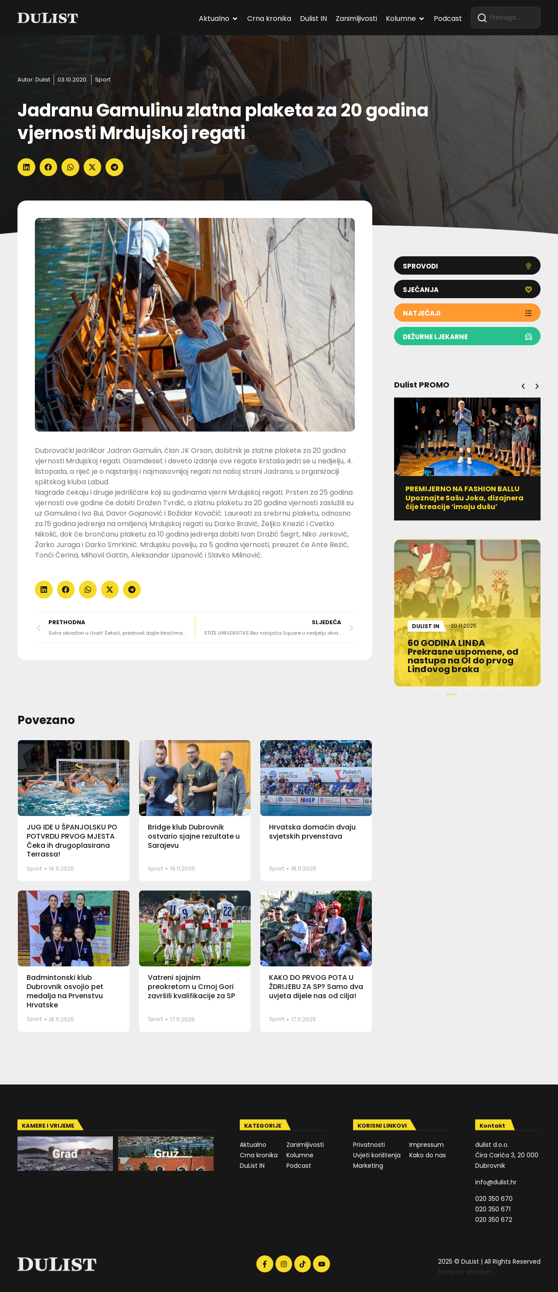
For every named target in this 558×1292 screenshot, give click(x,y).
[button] (26, 167)
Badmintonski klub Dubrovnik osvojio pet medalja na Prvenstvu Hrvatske (65, 991)
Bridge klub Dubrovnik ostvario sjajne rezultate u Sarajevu (194, 836)
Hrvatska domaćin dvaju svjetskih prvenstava (312, 831)
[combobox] (506, 17)
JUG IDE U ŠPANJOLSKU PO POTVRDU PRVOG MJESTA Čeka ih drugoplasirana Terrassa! (72, 840)
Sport (102, 79)
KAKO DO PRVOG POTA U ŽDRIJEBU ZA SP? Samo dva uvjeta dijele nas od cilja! (316, 986)
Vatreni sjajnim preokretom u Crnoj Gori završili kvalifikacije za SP (191, 986)
